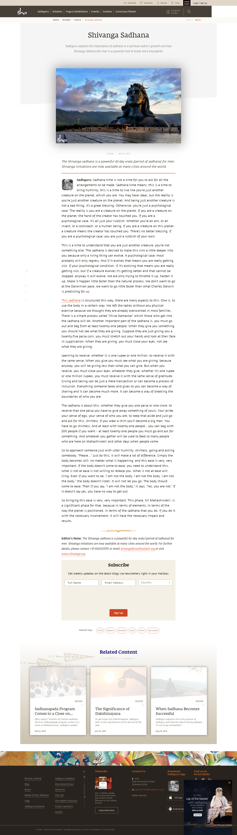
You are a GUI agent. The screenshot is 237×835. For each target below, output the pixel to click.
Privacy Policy (109, 829)
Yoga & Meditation (77, 11)
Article (77, 20)
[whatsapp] (27, 272)
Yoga (27, 801)
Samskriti (60, 789)
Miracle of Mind (33, 778)
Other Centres (139, 795)
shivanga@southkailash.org (137, 548)
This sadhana (71, 300)
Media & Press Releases (37, 795)
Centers (107, 11)
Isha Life (59, 795)
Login (195, 3)
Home (56, 20)
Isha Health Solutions (66, 801)
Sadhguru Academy (65, 778)
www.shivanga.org (73, 554)
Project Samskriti (64, 806)
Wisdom (57, 11)
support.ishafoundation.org (149, 789)
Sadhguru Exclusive (34, 806)
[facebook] (26, 279)
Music (28, 789)
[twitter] (26, 286)
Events (95, 11)
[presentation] (118, 600)
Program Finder (175, 12)
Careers (59, 812)
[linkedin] (26, 293)
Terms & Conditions (91, 829)
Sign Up (203, 3)
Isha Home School (64, 784)
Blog (27, 784)
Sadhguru (43, 11)
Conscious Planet (125, 11)
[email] (26, 300)
